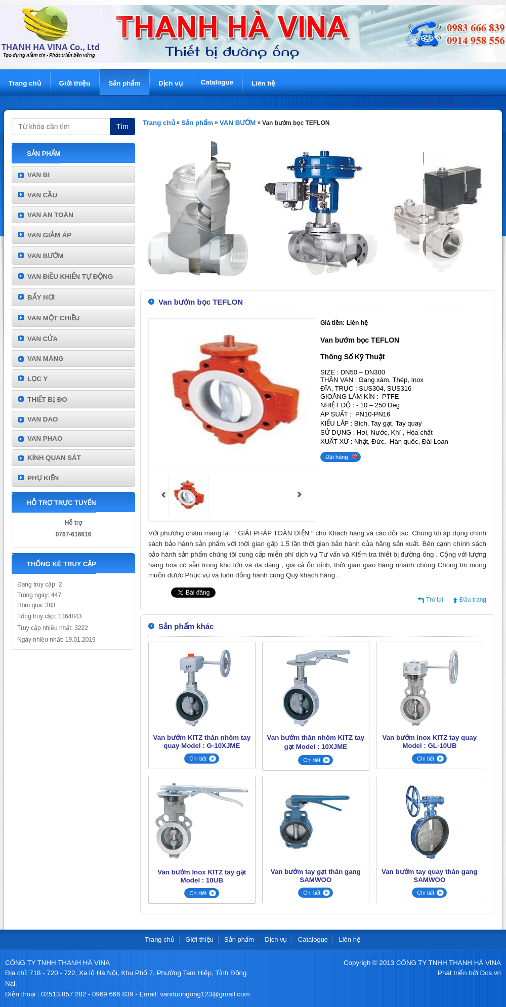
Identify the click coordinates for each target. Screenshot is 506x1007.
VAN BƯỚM (45, 256)
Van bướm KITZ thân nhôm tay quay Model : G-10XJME (202, 741)
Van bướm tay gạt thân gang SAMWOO (316, 876)
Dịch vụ (170, 83)
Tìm (122, 126)
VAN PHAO (44, 438)
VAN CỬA (42, 339)
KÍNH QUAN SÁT (54, 457)
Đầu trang (472, 599)
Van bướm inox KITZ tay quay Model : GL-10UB (430, 741)
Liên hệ (263, 83)
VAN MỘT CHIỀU (53, 318)
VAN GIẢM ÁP (49, 235)
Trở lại (434, 599)
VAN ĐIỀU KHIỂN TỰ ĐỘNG (70, 276)
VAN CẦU (42, 195)
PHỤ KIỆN (43, 478)
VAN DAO (42, 419)
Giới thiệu (75, 83)
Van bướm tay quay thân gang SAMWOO (430, 876)
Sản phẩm (124, 83)
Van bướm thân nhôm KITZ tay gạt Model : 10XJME (316, 742)
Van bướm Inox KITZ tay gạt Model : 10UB (201, 876)
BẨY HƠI (41, 297)
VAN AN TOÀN (50, 215)
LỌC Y (37, 379)
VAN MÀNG (45, 358)
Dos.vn (490, 973)
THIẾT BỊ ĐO (47, 399)
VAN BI (38, 175)
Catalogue (217, 82)
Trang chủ (25, 83)
